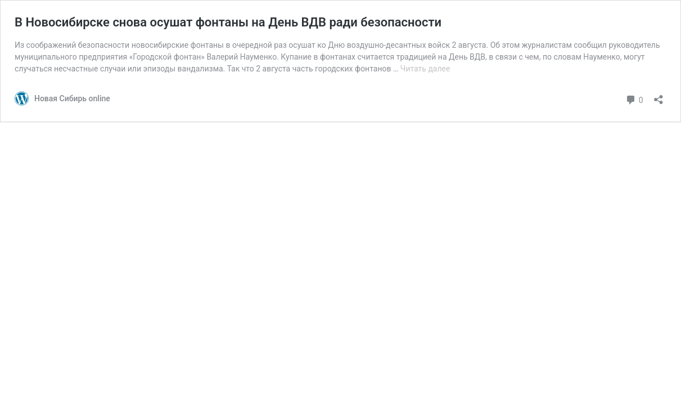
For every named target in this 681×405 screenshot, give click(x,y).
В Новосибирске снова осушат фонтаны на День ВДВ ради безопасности (228, 22)
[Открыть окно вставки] (658, 96)
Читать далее (425, 68)
